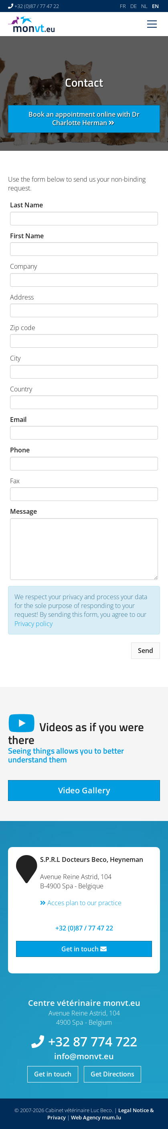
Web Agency (86, 1117)
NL (144, 6)
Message (23, 511)
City (15, 358)
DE (133, 6)
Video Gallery (84, 790)
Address (22, 297)
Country (21, 389)
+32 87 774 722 (92, 1041)
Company (23, 266)
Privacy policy (33, 623)
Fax (15, 480)
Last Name (26, 205)
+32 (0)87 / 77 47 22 (36, 6)
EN (155, 6)
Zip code (22, 327)
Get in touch (84, 949)
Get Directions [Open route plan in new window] (112, 1074)
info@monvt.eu (84, 1056)
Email (18, 419)
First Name (27, 235)
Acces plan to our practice (80, 902)
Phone (20, 450)
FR (123, 6)
